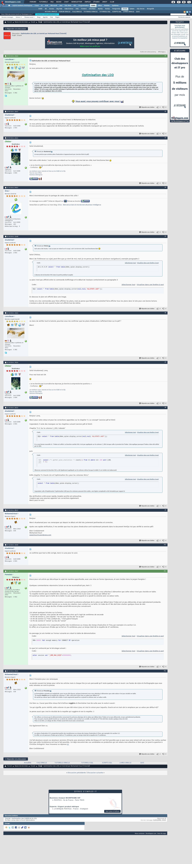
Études (96, 2)
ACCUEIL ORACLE (51, 12)
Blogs (58, 2)
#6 (165, 313)
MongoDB (150, 9)
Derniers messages (7, 17)
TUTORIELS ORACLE (90, 12)
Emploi (87, 2)
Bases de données (21, 22)
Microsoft (53, 5)
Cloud (37, 5)
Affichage (161, 52)
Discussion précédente (77, 773)
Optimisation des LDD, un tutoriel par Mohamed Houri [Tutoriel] (43, 33)
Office (100, 5)
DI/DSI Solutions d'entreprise (22, 5)
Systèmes (115, 5)
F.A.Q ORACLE (77, 12)
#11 (165, 571)
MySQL (100, 9)
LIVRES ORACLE (128, 12)
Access (51, 9)
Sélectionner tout (130, 263)
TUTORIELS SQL (104, 12)
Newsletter (76, 2)
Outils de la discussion (147, 52)
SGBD (93, 5)
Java (60, 5)
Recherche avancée (184, 17)
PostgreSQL (116, 9)
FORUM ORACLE (64, 12)
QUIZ (138, 12)
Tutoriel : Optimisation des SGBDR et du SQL (21, 819)
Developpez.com (151, 833)
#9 (165, 510)
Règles (57, 17)
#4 (165, 187)
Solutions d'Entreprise (35, 175)
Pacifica (58, 800)
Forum (9, 22)
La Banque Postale (63, 809)
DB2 (77, 9)
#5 (165, 236)
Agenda (45, 17)
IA (41, 5)
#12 (165, 671)
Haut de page (161, 833)
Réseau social (28, 17)
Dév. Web (68, 5)
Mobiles (107, 5)
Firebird (83, 9)
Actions (18, 17)
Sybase (132, 9)
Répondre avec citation (146, 107)
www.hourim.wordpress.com (40, 535)
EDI (75, 5)
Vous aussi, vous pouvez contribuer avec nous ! (97, 101)
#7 (165, 362)
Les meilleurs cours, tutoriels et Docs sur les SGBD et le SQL (47, 171)
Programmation (83, 5)
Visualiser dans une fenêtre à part (148, 263)
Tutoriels (43, 2)
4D (46, 9)
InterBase (92, 9)
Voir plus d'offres (112, 811)
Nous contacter (140, 833)
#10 (165, 544)
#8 (165, 407)
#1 (165, 56)
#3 (165, 138)
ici (68, 744)
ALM (46, 5)
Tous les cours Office (35, 173)
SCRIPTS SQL (116, 12)
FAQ (52, 2)
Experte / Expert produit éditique (64, 806)
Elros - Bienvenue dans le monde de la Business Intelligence (79, 205)
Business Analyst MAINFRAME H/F (65, 798)
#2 (165, 111)
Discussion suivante (95, 773)
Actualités (27, 763)
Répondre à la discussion (15, 29)
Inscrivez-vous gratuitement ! (47, 14)
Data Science (69, 9)
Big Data (59, 9)
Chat (66, 2)
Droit (104, 2)
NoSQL (107, 9)
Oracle (125, 9)
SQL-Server (140, 9)
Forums (32, 2)
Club (112, 2)
